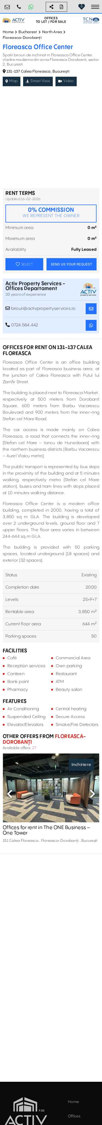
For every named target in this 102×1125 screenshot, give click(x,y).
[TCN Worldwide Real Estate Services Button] (91, 20)
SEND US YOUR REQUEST (71, 264)
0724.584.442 (19, 4)
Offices (74, 1116)
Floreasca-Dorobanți (22, 38)
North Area (52, 32)
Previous (9, 793)
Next (92, 793)
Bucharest (27, 32)
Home (8, 32)
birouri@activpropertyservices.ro (7, 4)
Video (66, 81)
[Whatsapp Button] (30, 6)
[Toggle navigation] (95, 7)
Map (11, 81)
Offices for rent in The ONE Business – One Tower (46, 830)
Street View (38, 81)
